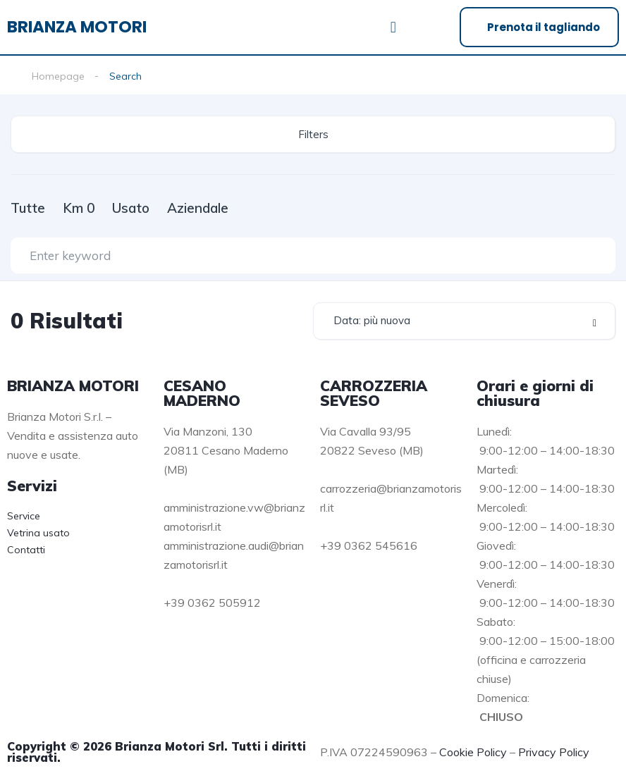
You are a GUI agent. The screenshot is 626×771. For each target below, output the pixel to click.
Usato (130, 207)
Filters (313, 134)
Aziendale (197, 207)
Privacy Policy (553, 752)
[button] (393, 27)
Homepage (58, 76)
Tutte (28, 207)
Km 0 (78, 207)
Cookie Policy (473, 752)
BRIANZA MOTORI (77, 27)
